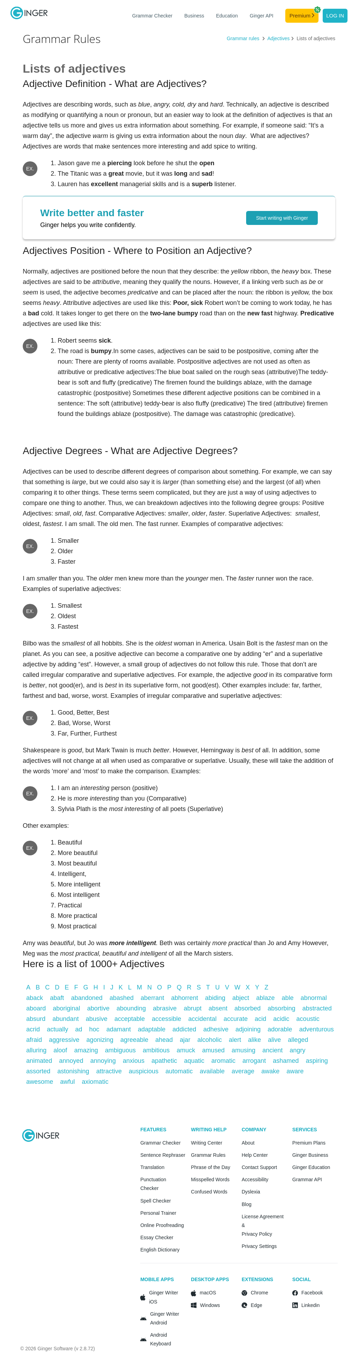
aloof (60, 1050)
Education (227, 16)
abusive (96, 1018)
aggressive (64, 1039)
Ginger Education (311, 1167)
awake (271, 1071)
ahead (164, 1039)
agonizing (99, 1039)
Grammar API (307, 1179)
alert (235, 1039)
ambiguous (120, 1050)
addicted (184, 1029)
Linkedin (310, 1305)
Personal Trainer (158, 1213)
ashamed (286, 1060)
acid (260, 1018)
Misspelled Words (210, 1179)
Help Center (255, 1155)
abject (240, 997)
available (212, 1071)
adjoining (247, 1029)
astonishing (73, 1071)
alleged (298, 1039)
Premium (303, 14)
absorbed (248, 1008)
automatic (179, 1071)
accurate (235, 1018)
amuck (186, 1050)
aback (34, 997)
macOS (208, 1292)
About (248, 1143)
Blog (246, 1204)
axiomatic (95, 1081)
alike (254, 1039)
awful (67, 1081)
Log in (335, 16)
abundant (65, 1018)
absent (217, 1008)
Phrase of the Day (210, 1167)
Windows (210, 1305)
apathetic (164, 1060)
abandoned (86, 997)
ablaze (265, 997)
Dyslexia (251, 1192)
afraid (34, 1039)
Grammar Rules (208, 1155)
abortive (98, 1008)
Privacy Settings (259, 1246)
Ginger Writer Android (164, 1318)
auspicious (143, 1071)
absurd (35, 1018)
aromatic (223, 1060)
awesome (39, 1081)
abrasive (165, 1008)
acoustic (308, 1018)
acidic (281, 1018)
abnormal (314, 997)
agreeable (134, 1039)
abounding (131, 1008)
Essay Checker (156, 1237)
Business (194, 16)
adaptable (151, 1029)
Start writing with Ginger (282, 218)
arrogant (254, 1060)
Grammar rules (243, 38)
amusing (243, 1050)
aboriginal (66, 1008)
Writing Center (206, 1143)
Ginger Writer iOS (163, 1297)
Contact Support (259, 1167)
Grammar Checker (152, 16)
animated (39, 1060)
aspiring (317, 1060)
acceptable (129, 1018)
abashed (121, 997)
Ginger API (261, 16)
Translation (152, 1167)
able (288, 997)
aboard (36, 1008)
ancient (272, 1050)
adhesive (215, 1029)
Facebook (312, 1292)
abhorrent (184, 997)
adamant (118, 1029)
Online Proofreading (162, 1225)
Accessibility (255, 1179)
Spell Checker (155, 1201)
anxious (133, 1060)
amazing (86, 1050)
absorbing (281, 1008)
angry (298, 1050)
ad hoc (87, 1029)
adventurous (316, 1029)
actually (57, 1029)
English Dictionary (159, 1249)
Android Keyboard (160, 1339)
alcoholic (209, 1039)
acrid (33, 1029)
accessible (166, 1018)
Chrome (259, 1292)
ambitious (156, 1050)
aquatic (194, 1060)
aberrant (152, 997)
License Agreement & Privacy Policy (263, 1225)
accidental (202, 1018)
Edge (256, 1305)
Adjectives (278, 38)
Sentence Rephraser (162, 1155)
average (242, 1071)
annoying (103, 1060)
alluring (36, 1050)
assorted (38, 1071)
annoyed (71, 1060)
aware (295, 1071)
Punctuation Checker (153, 1184)
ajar (185, 1039)
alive (274, 1039)
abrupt (192, 1008)
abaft (57, 997)
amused (213, 1050)
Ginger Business (310, 1155)
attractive (109, 1071)
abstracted (317, 1008)
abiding (215, 997)
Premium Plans (308, 1143)
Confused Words (209, 1192)
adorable (280, 1029)
